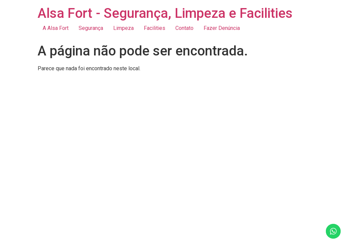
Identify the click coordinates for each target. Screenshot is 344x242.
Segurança (91, 28)
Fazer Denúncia (222, 28)
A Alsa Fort (56, 28)
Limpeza (123, 28)
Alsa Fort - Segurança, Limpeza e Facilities (165, 13)
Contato (184, 28)
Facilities (154, 28)
